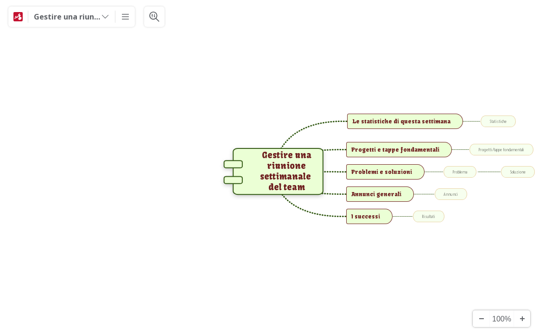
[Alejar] (481, 318)
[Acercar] (522, 318)
